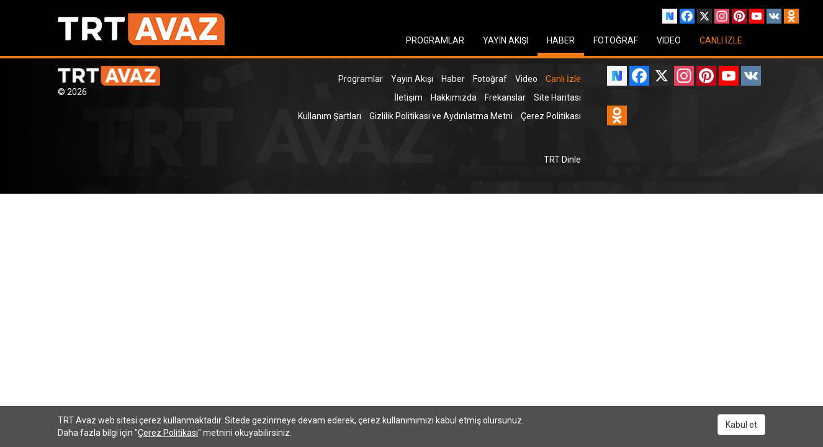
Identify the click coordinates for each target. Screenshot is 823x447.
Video (526, 79)
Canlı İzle (563, 79)
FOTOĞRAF (615, 40)
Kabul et (741, 425)
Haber (453, 79)
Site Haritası (557, 97)
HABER (561, 40)
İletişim (408, 97)
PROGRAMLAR (435, 40)
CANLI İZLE (720, 40)
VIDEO (669, 40)
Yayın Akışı (412, 79)
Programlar (360, 79)
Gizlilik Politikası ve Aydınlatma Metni (441, 116)
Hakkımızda (454, 97)
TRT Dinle (562, 160)
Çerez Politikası (551, 116)
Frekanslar (505, 97)
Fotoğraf (490, 79)
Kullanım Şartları (329, 116)
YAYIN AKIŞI (505, 40)
